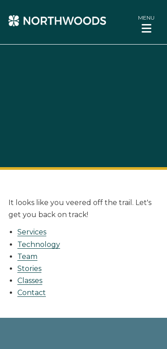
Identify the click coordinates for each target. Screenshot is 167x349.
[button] (146, 24)
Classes (29, 280)
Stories (29, 268)
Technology (38, 244)
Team (27, 256)
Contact (31, 292)
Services (31, 232)
